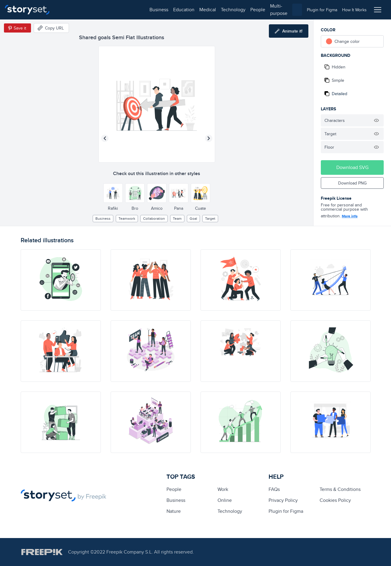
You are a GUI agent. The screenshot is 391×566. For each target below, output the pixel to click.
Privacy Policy (283, 500)
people (167, 9)
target (210, 218)
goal (193, 218)
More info (350, 216)
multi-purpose (194, 9)
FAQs (274, 489)
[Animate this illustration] (288, 31)
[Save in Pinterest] (17, 28)
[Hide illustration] (376, 120)
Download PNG (352, 183)
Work (223, 489)
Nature (173, 511)
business (68, 9)
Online (225, 500)
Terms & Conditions (340, 489)
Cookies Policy (335, 500)
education (93, 9)
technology (143, 9)
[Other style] (113, 193)
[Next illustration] (208, 138)
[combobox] (258, 10)
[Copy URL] (51, 28)
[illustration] (61, 280)
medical (117, 9)
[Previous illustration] (104, 138)
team (177, 218)
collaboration (154, 218)
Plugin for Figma (286, 511)
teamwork (126, 218)
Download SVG (352, 167)
